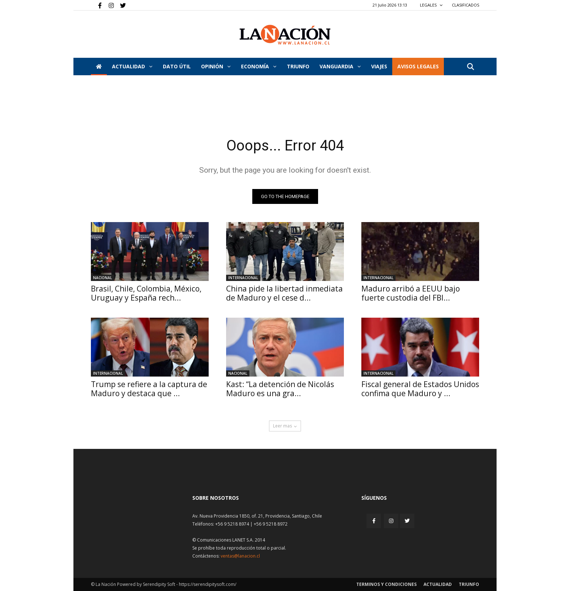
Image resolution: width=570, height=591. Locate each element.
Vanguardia (340, 66)
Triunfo (298, 66)
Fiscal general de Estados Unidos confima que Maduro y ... (420, 388)
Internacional (243, 277)
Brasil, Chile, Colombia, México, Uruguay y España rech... (146, 293)
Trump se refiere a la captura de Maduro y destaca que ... (149, 388)
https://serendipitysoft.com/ (207, 584)
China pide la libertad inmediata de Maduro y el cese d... (284, 293)
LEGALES (431, 5)
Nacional (102, 277)
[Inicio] (99, 66)
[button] (470, 67)
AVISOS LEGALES (418, 66)
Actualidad (132, 66)
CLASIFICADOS (465, 5)
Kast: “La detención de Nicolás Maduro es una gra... (280, 388)
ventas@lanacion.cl (240, 556)
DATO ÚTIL (177, 66)
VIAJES (379, 66)
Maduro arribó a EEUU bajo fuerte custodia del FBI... (410, 293)
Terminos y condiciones (386, 584)
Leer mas (285, 426)
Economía (258, 66)
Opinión (215, 66)
